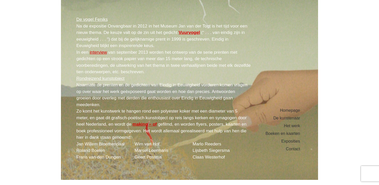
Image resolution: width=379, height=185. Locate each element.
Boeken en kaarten (283, 134)
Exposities (290, 141)
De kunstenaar (286, 118)
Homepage (290, 110)
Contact (293, 149)
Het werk (292, 126)
